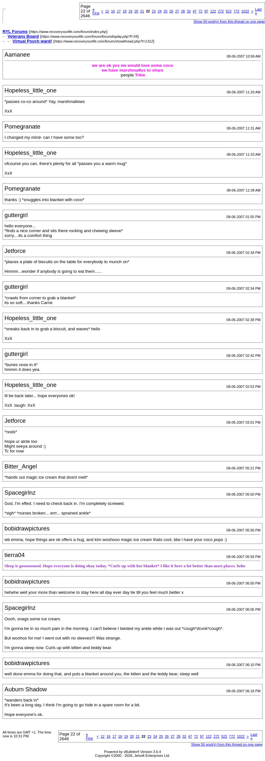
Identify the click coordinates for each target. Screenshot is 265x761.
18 (125, 11)
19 (130, 11)
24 (159, 11)
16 (113, 11)
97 (206, 11)
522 (228, 11)
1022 (245, 11)
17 (119, 11)
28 (183, 11)
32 (189, 11)
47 (195, 11)
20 (136, 11)
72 (200, 11)
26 (171, 11)
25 (165, 11)
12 (107, 11)
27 (177, 11)
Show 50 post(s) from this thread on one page (229, 21)
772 (236, 11)
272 (221, 11)
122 (213, 11)
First (95, 11)
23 (154, 11)
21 (142, 11)
